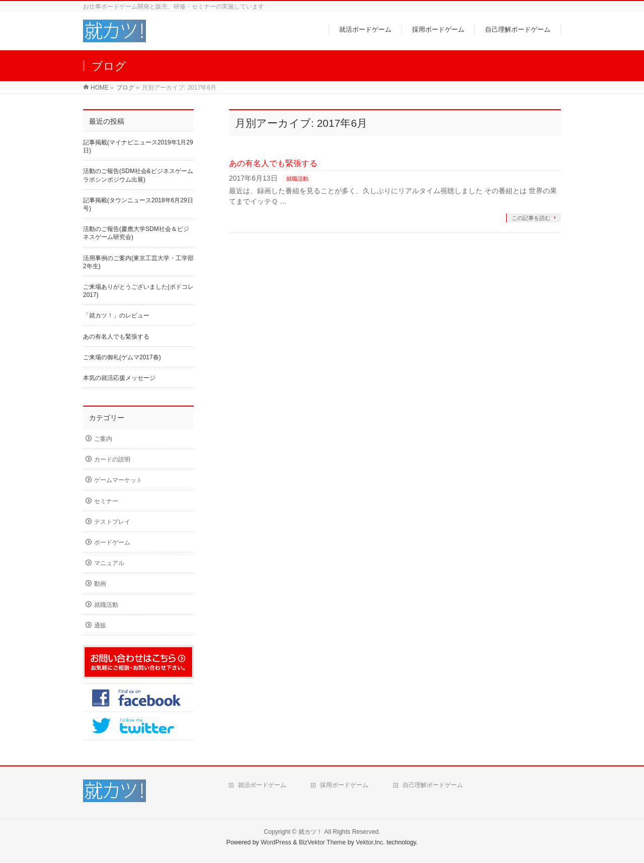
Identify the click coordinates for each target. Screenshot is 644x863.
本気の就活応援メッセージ (119, 377)
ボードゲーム (112, 542)
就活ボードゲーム (262, 785)
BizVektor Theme (322, 842)
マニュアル (109, 563)
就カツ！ (310, 831)
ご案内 (103, 438)
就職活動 (297, 179)
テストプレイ (112, 521)
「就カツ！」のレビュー (116, 315)
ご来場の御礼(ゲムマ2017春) (122, 357)
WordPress (276, 842)
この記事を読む (531, 218)
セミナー (106, 501)
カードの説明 (112, 459)
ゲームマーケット (118, 480)
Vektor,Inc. (370, 842)
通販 (100, 625)
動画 (100, 583)
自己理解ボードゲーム (433, 785)
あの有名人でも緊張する (273, 163)
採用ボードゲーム (344, 785)
